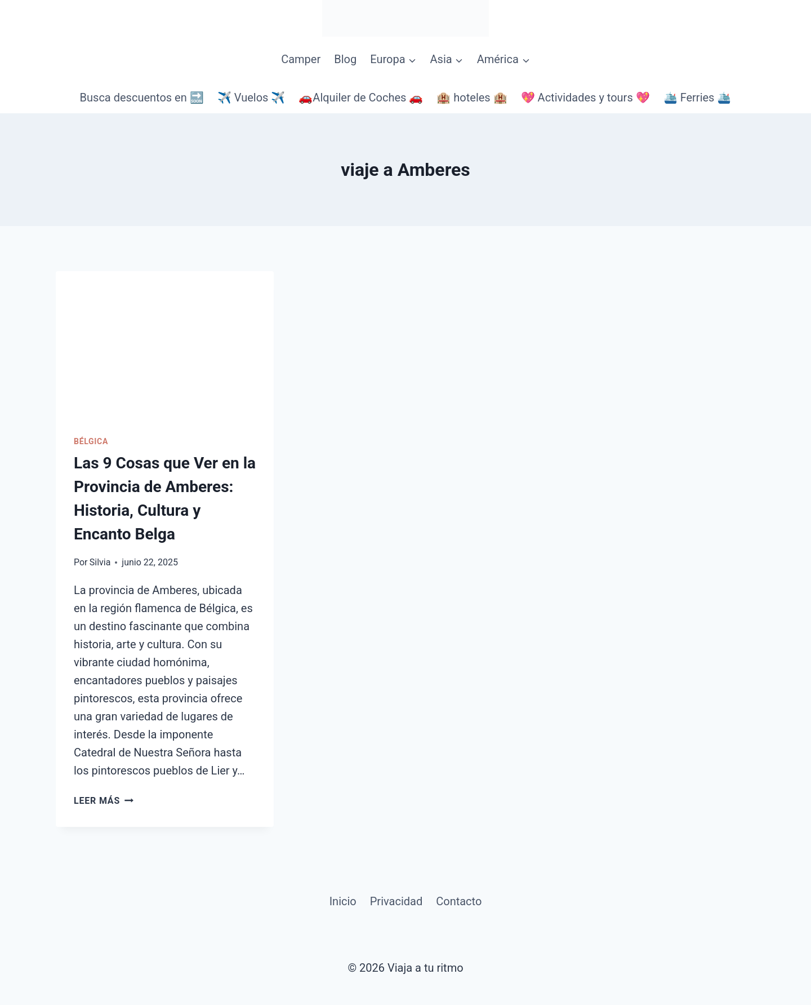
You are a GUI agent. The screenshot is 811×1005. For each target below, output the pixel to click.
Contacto (459, 901)
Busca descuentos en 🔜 (142, 97)
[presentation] (165, 344)
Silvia (100, 562)
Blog (345, 59)
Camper (300, 59)
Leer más (103, 800)
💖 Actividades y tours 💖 (585, 97)
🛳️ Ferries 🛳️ (697, 97)
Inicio (343, 901)
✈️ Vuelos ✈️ (251, 97)
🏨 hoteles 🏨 (471, 97)
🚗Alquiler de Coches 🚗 (360, 97)
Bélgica (91, 441)
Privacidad (396, 901)
